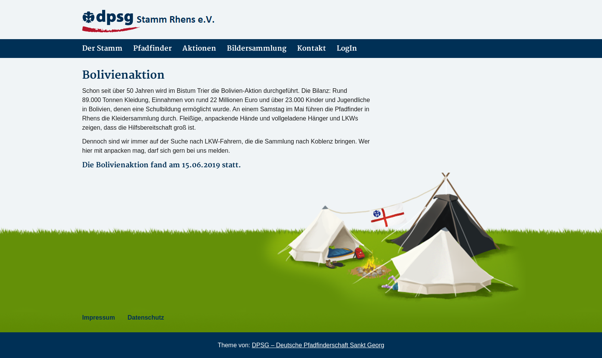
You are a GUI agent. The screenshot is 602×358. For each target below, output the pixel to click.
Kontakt (311, 48)
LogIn (347, 48)
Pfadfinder (152, 48)
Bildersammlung (256, 48)
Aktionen (199, 48)
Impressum (98, 317)
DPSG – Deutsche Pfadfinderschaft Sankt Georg (318, 345)
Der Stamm (102, 48)
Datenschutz (145, 317)
